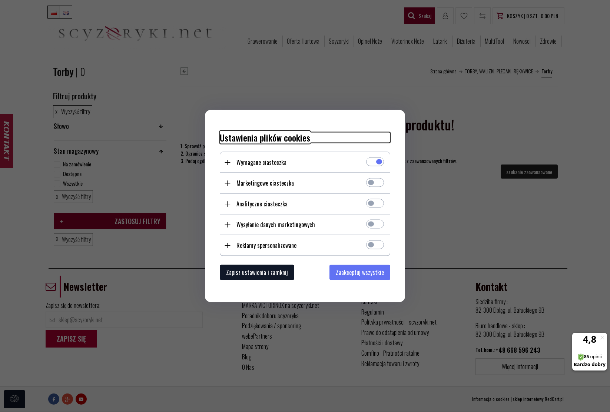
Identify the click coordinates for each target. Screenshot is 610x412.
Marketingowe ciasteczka (265, 183)
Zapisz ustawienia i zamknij (257, 272)
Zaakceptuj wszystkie (360, 272)
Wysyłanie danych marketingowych (275, 224)
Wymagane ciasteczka (261, 162)
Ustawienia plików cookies (265, 137)
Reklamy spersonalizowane (266, 245)
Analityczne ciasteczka (262, 203)
